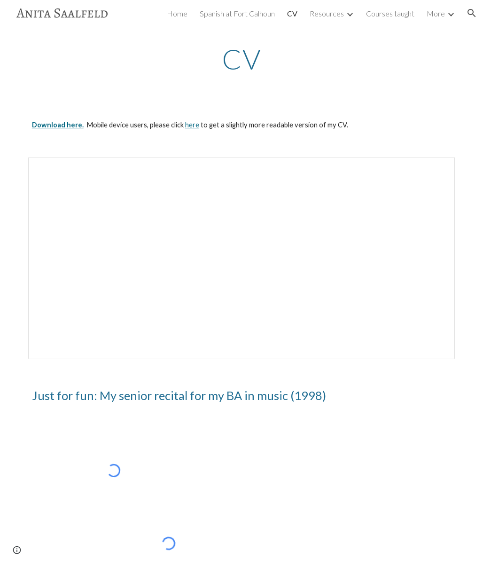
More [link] (436, 13)
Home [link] (177, 13)
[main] (241, 58)
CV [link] (292, 13)
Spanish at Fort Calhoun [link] (237, 13)
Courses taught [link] (390, 13)
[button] (471, 13)
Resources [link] (327, 13)
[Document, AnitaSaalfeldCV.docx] (241, 258)
